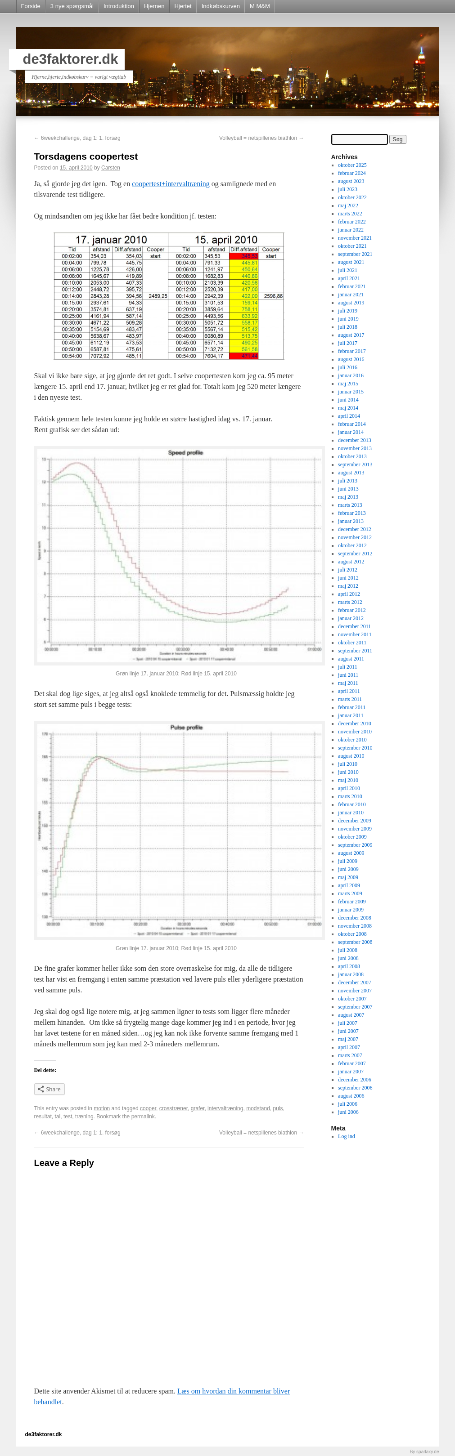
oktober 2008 (352, 934)
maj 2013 (348, 497)
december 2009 (354, 820)
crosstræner (173, 1108)
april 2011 (349, 691)
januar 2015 (351, 392)
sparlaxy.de (427, 1451)
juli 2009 (347, 861)
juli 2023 (347, 189)
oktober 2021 (352, 246)
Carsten (110, 168)
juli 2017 (347, 343)
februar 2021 (352, 286)
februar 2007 (352, 1063)
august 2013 (351, 472)
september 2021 (355, 254)
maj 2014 (348, 408)
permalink (143, 1116)
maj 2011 (348, 683)
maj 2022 (348, 205)
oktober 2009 (352, 837)
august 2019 (351, 302)
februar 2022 (352, 222)
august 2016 (351, 359)
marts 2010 (350, 796)
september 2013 (355, 464)
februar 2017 (352, 351)
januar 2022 (351, 230)
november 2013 (355, 448)
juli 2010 (347, 764)
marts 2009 (350, 893)
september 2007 (355, 1007)
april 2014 (349, 416)
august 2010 (351, 756)
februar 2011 (351, 707)
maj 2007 (348, 1039)
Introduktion (119, 6)
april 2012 (349, 594)
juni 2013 (348, 489)
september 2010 (355, 748)
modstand (258, 1108)
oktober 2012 (352, 545)
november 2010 (355, 731)
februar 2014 (352, 424)
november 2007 (355, 990)
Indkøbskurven (221, 6)
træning (84, 1116)
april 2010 (349, 788)
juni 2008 (348, 958)
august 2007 (351, 1015)
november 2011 (355, 634)
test (67, 1116)
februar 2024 (352, 173)
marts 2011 (350, 699)
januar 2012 (351, 618)
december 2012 (354, 529)
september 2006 (355, 1088)
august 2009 (351, 853)
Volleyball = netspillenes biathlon (261, 138)
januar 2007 (351, 1071)
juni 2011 (348, 675)
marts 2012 (350, 602)
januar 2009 (351, 910)
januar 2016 (351, 375)
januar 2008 (351, 974)
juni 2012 (348, 578)
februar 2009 (352, 901)
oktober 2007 (352, 999)
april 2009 (349, 885)
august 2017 (351, 335)
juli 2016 (347, 367)
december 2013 (354, 440)
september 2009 (355, 845)
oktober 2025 (352, 165)
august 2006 (351, 1096)
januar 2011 (351, 715)
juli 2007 (347, 1023)
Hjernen (154, 6)
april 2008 (349, 966)
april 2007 (349, 1047)
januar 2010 (351, 812)
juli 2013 (347, 481)
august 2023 (351, 181)
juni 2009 (348, 869)
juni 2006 (348, 1112)
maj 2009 (348, 877)
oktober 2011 (352, 642)
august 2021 (351, 262)
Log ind (346, 1136)
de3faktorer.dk (70, 59)
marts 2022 (350, 213)
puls (278, 1108)
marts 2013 (350, 505)
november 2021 (355, 238)
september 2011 (355, 651)
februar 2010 (352, 804)
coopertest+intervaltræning (171, 184)
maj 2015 (348, 383)
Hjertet (182, 6)
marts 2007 (350, 1055)
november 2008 (355, 926)
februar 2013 (352, 513)
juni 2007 (348, 1031)
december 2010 (354, 723)
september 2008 (355, 942)
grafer (198, 1108)
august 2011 (351, 659)
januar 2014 (351, 432)
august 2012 (351, 561)
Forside (31, 6)
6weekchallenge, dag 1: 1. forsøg (77, 138)
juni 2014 (348, 400)
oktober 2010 (352, 740)
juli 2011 (347, 667)
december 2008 (354, 918)
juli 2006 (347, 1104)
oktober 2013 (352, 456)
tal (58, 1116)
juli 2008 (347, 950)
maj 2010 (348, 780)
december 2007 (354, 982)
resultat (43, 1116)
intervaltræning (225, 1108)
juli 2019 (347, 311)
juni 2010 (348, 772)
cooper (148, 1108)
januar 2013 (351, 521)
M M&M (260, 6)
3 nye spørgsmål (72, 6)
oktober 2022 (352, 197)
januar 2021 (351, 294)
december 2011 (354, 626)
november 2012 (355, 537)
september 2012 (355, 553)
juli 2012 (347, 570)
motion (102, 1108)
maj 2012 (348, 586)
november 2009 (355, 829)
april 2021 (349, 278)
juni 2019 (348, 319)
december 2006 (354, 1079)
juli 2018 (347, 327)
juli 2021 (347, 270)
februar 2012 (352, 610)
